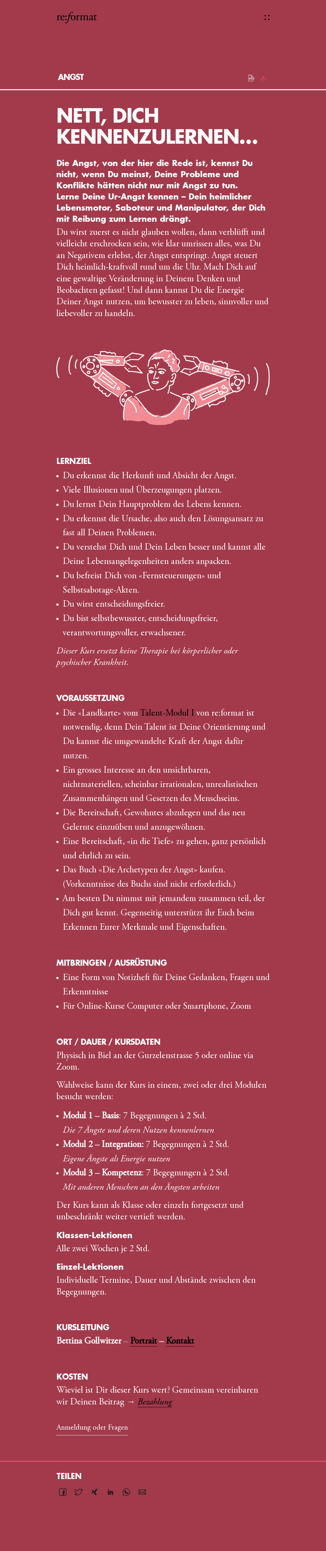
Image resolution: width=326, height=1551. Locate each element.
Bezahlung (155, 1402)
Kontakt (180, 1341)
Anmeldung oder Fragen (92, 1428)
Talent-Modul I (167, 713)
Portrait (143, 1341)
